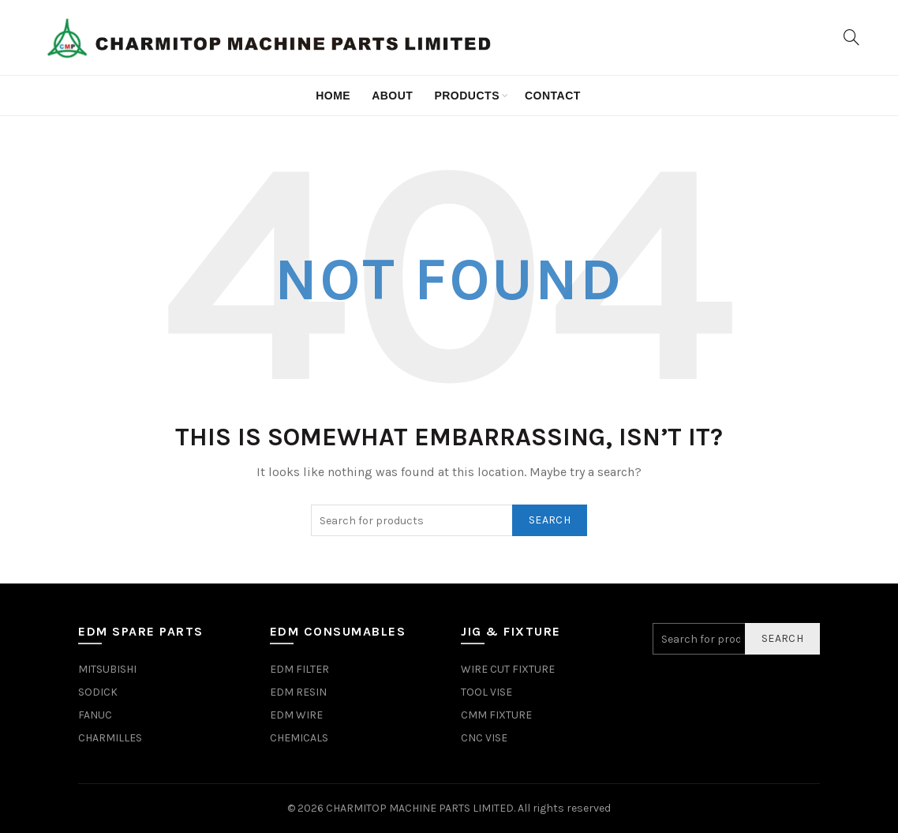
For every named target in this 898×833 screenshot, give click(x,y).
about (392, 95)
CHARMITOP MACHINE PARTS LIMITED (420, 808)
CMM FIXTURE (496, 715)
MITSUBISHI (107, 669)
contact (553, 95)
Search (550, 520)
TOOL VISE (486, 692)
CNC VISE (484, 738)
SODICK (98, 692)
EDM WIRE (296, 715)
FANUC (95, 715)
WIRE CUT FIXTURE (508, 669)
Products (467, 95)
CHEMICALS (299, 738)
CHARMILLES (110, 738)
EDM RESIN (298, 692)
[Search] (851, 37)
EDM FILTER (299, 669)
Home (333, 95)
